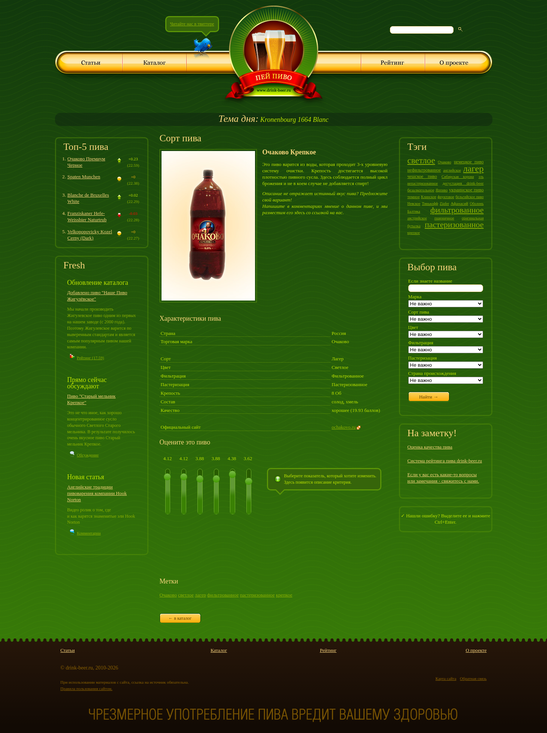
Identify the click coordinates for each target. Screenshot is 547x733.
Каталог (218, 650)
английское (452, 170)
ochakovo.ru (344, 427)
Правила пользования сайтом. (87, 688)
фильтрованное (223, 595)
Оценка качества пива (430, 447)
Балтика (414, 211)
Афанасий (459, 203)
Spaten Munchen (83, 176)
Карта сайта (446, 678)
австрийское (417, 218)
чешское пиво (422, 176)
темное (414, 196)
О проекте (475, 650)
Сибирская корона (458, 177)
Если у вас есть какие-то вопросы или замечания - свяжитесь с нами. (443, 478)
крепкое (284, 595)
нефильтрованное (424, 170)
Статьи (68, 650)
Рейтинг (328, 650)
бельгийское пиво (469, 197)
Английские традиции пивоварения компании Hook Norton (97, 493)
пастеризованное (257, 595)
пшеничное (444, 218)
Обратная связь (473, 678)
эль (481, 177)
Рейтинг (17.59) (90, 357)
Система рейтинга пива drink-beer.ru (445, 460)
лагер (200, 595)
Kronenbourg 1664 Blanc (273, 119)
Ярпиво (442, 190)
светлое (186, 595)
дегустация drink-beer (463, 183)
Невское (414, 203)
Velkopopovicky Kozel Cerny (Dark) (89, 235)
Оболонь (476, 203)
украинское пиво (466, 190)
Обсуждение (88, 455)
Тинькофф (430, 203)
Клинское (428, 197)
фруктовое (445, 197)
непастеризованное (423, 183)
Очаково (168, 595)
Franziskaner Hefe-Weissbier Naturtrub (87, 216)
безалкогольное (421, 190)
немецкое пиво (468, 161)
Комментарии (89, 533)
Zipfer (444, 203)
